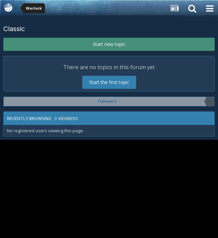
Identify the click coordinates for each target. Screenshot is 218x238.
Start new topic (109, 44)
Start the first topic (109, 82)
